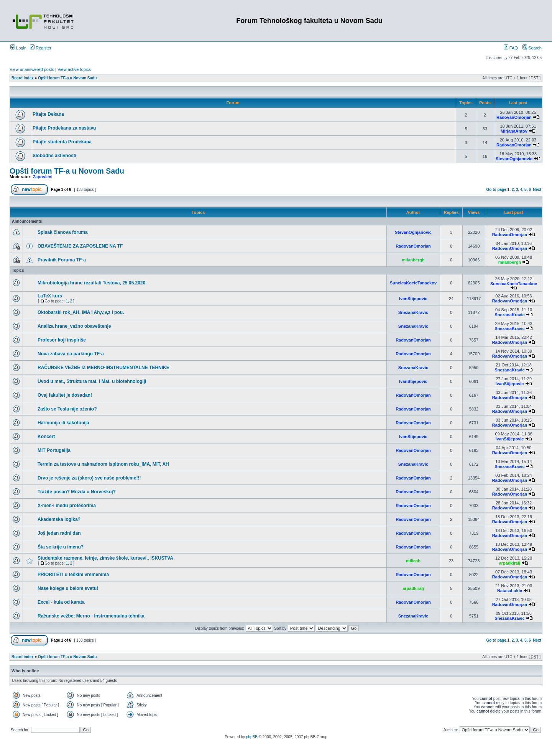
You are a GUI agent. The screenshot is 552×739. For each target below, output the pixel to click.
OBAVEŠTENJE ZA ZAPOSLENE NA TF (80, 246)
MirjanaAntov (514, 131)
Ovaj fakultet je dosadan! (65, 395)
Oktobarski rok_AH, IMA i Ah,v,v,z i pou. (81, 312)
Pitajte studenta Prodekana (62, 142)
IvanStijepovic (413, 298)
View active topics (74, 69)
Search (532, 48)
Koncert (46, 436)
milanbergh (413, 260)
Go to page (496, 189)
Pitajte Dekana (48, 114)
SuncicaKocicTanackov (413, 283)
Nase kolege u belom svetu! (68, 588)
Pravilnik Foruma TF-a (62, 260)
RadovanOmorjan (514, 117)
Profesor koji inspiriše (62, 340)
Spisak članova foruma (63, 232)
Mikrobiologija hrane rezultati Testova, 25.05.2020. (92, 283)
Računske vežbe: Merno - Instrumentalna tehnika (91, 616)
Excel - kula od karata (61, 602)
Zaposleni (43, 176)
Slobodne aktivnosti (54, 155)
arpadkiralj (510, 563)
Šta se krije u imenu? (61, 547)
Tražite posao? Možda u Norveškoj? (77, 491)
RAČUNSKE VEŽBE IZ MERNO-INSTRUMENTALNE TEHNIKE (103, 367)
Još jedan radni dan (59, 533)
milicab (413, 560)
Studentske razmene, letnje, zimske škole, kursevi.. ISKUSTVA (105, 558)
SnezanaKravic (413, 312)
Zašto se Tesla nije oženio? (67, 409)
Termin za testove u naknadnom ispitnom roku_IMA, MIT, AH (103, 464)
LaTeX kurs (50, 296)
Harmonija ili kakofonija (63, 422)
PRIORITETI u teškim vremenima (73, 574)
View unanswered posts (32, 69)
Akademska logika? (59, 519)
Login (18, 48)
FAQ (511, 48)
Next (537, 189)
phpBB (252, 737)
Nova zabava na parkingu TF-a (71, 353)
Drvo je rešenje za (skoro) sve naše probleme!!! (89, 478)
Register (40, 48)
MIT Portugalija (54, 450)
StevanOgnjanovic (514, 158)
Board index (23, 78)
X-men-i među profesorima (67, 505)
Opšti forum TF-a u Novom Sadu (67, 78)
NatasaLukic (509, 590)
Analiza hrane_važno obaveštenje (74, 326)
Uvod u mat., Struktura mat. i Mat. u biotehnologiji (92, 381)
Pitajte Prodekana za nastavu (64, 128)
